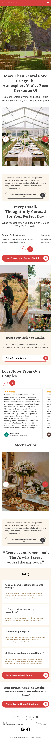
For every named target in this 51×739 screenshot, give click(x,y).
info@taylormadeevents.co (13, 725)
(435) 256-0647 (42, 725)
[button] (6, 139)
